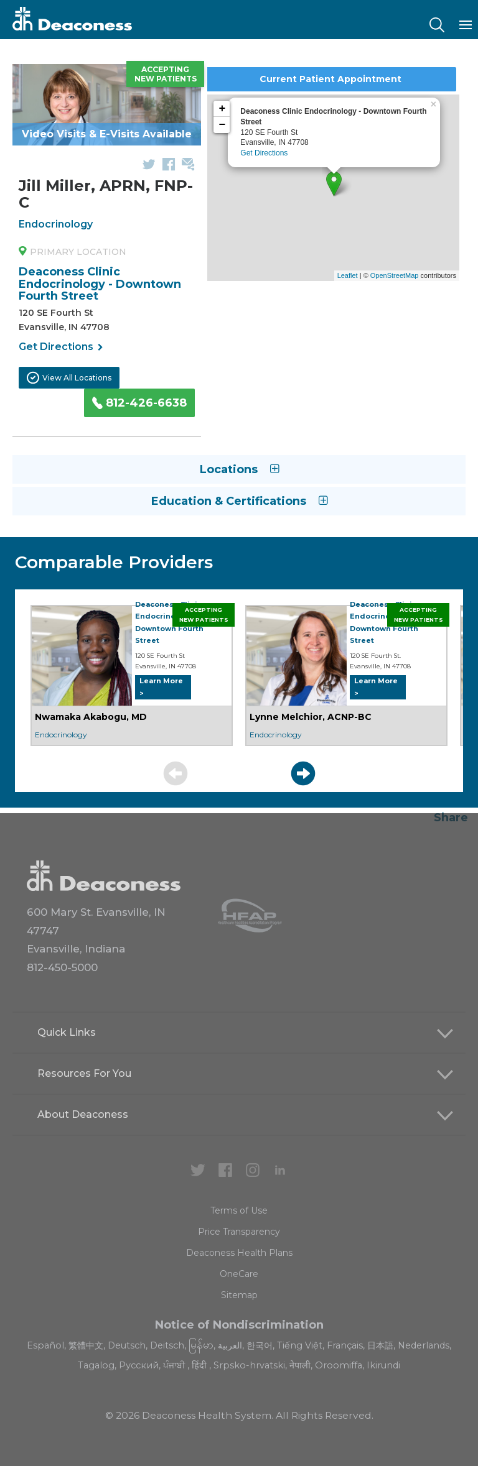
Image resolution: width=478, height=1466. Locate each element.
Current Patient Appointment (330, 79)
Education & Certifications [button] (239, 501)
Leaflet (347, 275)
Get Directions (61, 347)
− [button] (221, 125)
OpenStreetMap (394, 275)
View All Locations (69, 377)
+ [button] (221, 108)
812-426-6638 (139, 403)
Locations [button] (239, 469)
